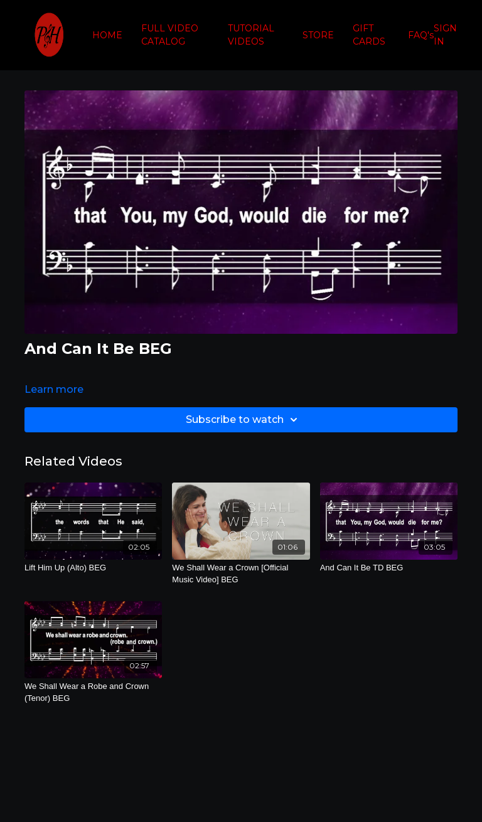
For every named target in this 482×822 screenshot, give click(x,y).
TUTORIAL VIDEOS (251, 35)
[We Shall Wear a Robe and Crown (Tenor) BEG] (93, 692)
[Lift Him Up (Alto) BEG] (93, 568)
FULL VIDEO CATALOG (169, 35)
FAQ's (421, 35)
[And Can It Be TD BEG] (389, 568)
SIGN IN (445, 35)
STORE (318, 35)
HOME (107, 35)
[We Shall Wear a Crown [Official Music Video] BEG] (240, 574)
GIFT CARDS (369, 35)
